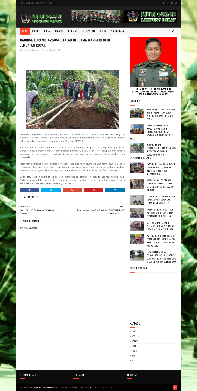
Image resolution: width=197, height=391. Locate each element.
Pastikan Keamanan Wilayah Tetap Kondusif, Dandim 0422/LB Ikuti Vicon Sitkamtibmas (161, 169)
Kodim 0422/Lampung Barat (44, 387)
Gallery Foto (40, 3)
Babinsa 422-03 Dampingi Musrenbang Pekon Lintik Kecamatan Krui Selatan (160, 213)
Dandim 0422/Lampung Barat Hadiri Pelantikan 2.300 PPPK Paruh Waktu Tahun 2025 (162, 114)
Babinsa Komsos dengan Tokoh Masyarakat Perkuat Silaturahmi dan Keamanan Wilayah (161, 185)
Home (22, 3)
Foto (134, 331)
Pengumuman (117, 31)
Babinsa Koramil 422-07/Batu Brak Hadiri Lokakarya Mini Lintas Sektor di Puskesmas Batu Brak (152, 132)
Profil (35, 31)
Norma (47, 31)
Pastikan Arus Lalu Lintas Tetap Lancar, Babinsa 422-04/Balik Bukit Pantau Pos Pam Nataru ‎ (161, 240)
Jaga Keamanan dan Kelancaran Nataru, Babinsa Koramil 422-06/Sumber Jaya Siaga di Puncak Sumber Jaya (161, 256)
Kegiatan (29, 3)
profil (134, 351)
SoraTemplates (90, 387)
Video (50, 3)
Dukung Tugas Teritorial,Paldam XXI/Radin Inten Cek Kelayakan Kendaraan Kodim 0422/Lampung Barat (153, 151)
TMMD (134, 356)
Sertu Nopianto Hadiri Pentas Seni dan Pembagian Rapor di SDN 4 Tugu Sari (161, 226)
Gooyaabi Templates (104, 387)
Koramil (59, 31)
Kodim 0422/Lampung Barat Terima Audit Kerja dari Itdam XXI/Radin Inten (161, 199)
